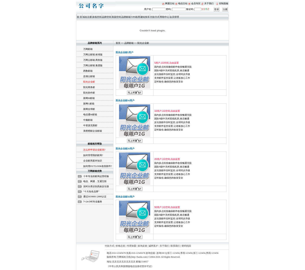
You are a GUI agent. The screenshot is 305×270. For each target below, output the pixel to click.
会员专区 (196, 3)
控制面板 (223, 3)
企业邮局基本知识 (92, 160)
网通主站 (169, 3)
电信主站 (183, 3)
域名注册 (87, 17)
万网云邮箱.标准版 (93, 54)
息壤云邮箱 (89, 76)
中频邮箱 (88, 120)
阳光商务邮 (89, 87)
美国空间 (116, 17)
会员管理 (174, 17)
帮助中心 (164, 17)
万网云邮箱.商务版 (93, 60)
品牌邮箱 (126, 17)
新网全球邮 (89, 109)
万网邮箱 (88, 49)
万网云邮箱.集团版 (93, 65)
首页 (118, 43)
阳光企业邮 (143, 43)
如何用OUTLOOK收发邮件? (97, 166)
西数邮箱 (88, 71)
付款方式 (155, 17)
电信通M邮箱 (90, 114)
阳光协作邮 (89, 92)
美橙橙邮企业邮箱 (92, 131)
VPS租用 (135, 17)
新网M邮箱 (89, 98)
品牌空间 (106, 17)
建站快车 (145, 17)
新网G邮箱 (88, 103)
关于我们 (209, 3)
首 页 (79, 17)
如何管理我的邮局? (93, 155)
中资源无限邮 (90, 125)
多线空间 (97, 17)
